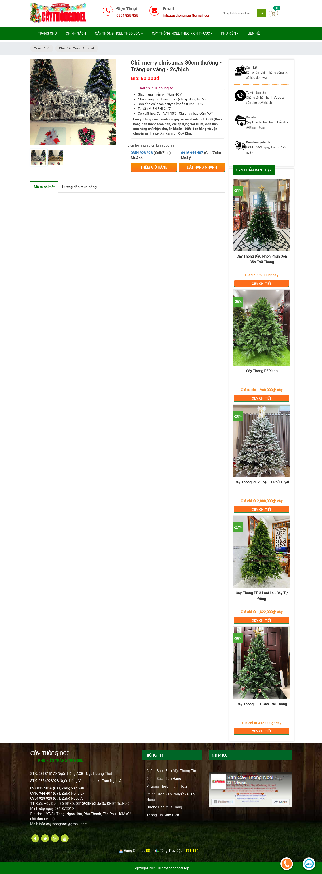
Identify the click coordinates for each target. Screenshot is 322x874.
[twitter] (45, 838)
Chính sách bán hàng (163, 778)
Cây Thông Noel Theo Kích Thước (182, 33)
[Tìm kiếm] (261, 13)
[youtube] (65, 838)
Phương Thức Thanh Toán (167, 786)
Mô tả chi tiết (44, 187)
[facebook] (35, 838)
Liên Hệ (253, 33)
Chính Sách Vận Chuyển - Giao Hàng (170, 796)
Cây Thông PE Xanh (262, 371)
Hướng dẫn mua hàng (79, 187)
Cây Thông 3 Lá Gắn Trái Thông (261, 704)
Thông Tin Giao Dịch (162, 815)
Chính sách (76, 33)
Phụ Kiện (229, 33)
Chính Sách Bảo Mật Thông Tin (171, 771)
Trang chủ (47, 33)
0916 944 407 (192, 153)
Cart (273, 13)
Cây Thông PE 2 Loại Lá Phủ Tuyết (261, 482)
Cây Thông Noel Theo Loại (119, 33)
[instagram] (55, 838)
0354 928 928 (142, 153)
